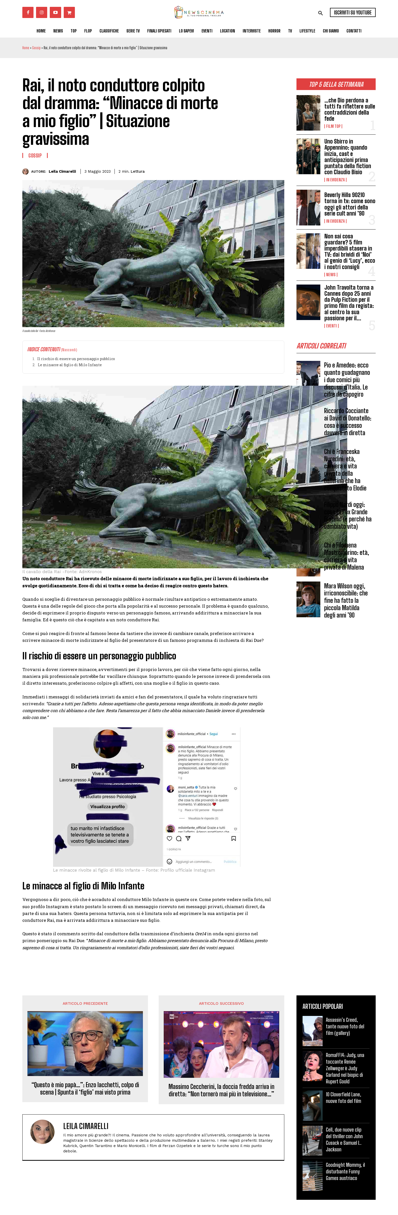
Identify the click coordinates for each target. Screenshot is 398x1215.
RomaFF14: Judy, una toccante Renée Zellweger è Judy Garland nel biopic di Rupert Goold (345, 1068)
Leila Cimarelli (62, 171)
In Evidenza (335, 180)
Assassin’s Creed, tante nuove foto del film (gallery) (345, 1026)
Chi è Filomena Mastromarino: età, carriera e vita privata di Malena (346, 557)
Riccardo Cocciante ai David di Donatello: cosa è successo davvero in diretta (347, 423)
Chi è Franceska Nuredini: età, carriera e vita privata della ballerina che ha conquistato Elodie (345, 471)
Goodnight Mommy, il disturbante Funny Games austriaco (345, 1171)
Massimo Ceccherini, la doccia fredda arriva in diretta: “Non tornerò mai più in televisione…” (221, 1090)
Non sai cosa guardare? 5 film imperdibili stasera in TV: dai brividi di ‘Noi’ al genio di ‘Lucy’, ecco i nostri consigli (349, 251)
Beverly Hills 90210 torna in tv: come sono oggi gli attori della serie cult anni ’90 (349, 204)
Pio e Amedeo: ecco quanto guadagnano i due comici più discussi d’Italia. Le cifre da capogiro (347, 381)
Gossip (36, 48)
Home (25, 48)
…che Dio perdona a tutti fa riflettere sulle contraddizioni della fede (349, 109)
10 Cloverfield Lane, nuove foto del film (343, 1097)
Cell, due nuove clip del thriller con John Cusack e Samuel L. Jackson (344, 1139)
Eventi (331, 326)
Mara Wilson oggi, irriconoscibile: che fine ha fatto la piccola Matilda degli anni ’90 (346, 602)
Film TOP (333, 126)
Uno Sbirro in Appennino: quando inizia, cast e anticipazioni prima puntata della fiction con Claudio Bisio (347, 156)
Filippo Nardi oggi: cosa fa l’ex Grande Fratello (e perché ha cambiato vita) (348, 517)
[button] (320, 13)
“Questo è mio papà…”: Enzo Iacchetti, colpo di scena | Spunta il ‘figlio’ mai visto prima (85, 1088)
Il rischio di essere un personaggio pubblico (76, 358)
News (331, 275)
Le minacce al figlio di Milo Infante (70, 364)
